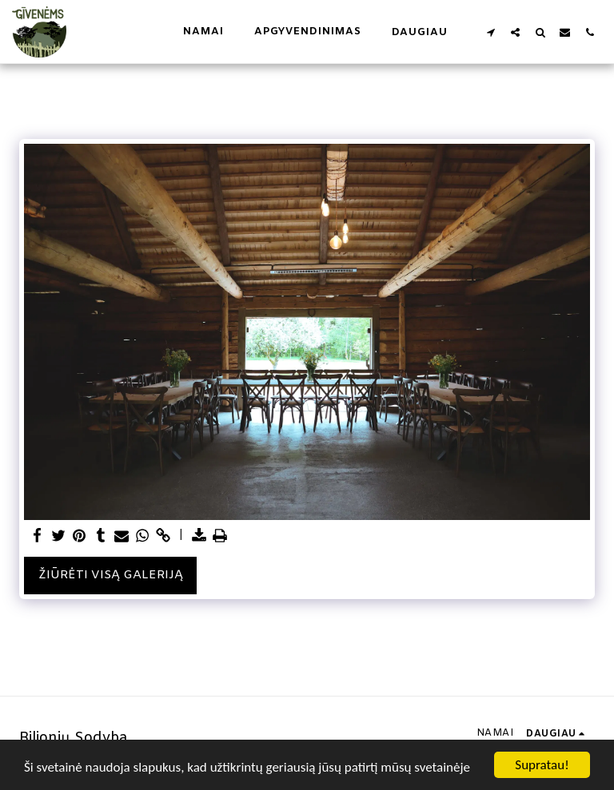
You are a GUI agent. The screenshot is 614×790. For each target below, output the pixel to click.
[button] (490, 32)
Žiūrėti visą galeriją (110, 575)
